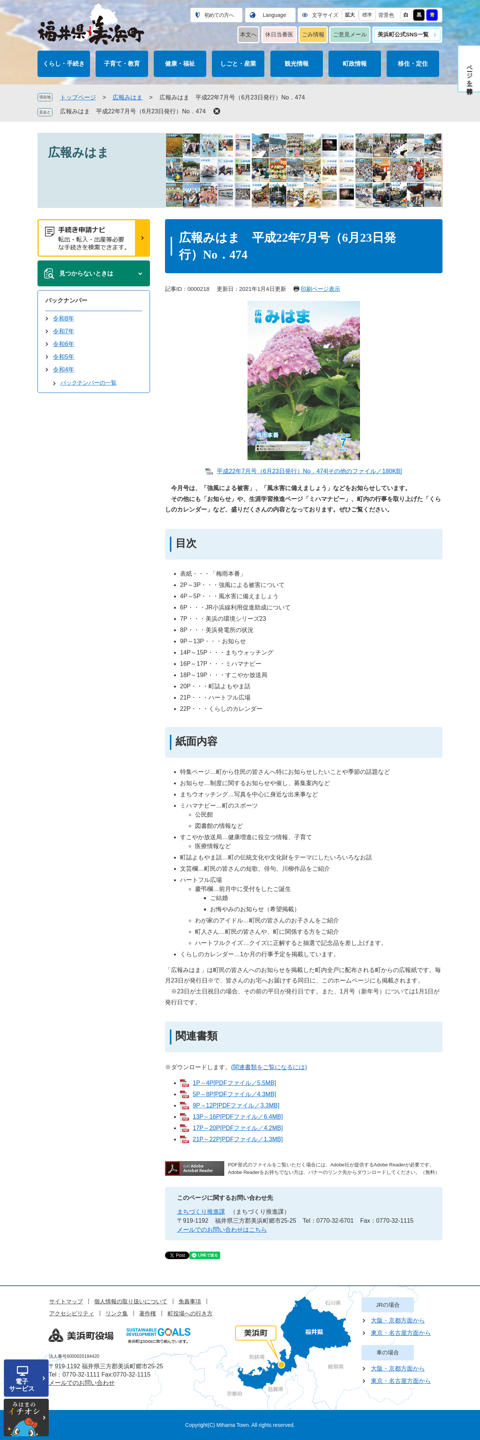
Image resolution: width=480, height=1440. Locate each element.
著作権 (147, 1313)
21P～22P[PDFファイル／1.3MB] (238, 1139)
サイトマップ (66, 1301)
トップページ (78, 97)
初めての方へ (219, 15)
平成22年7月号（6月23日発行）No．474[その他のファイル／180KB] (309, 471)
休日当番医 (279, 34)
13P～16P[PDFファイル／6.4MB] (238, 1116)
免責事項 (189, 1301)
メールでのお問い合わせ (82, 1383)
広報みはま (127, 97)
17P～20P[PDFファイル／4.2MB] (238, 1128)
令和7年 (63, 331)
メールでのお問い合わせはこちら (222, 1229)
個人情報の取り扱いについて (130, 1301)
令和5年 (63, 357)
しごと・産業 (238, 63)
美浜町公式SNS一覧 (403, 34)
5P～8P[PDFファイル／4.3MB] (234, 1094)
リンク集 (116, 1313)
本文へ (248, 34)
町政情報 (355, 63)
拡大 (350, 15)
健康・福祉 (180, 63)
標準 (367, 15)
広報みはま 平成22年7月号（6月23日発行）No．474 (133, 111)
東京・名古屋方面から (401, 1333)
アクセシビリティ (71, 1313)
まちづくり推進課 (201, 1211)
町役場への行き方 (190, 1313)
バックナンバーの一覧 (88, 382)
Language (274, 15)
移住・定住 (413, 63)
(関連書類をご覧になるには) (269, 1067)
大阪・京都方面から (398, 1320)
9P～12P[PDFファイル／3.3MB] (236, 1105)
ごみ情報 (313, 34)
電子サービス (21, 1385)
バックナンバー (66, 300)
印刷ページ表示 (320, 289)
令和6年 (63, 344)
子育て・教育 (122, 63)
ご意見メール (350, 34)
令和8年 (63, 318)
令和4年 (63, 369)
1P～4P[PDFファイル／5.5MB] (234, 1083)
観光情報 (297, 63)
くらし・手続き (64, 63)
